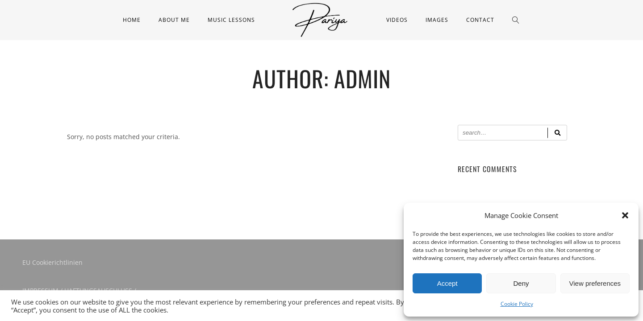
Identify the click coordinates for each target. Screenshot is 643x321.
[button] (625, 215)
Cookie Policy (517, 304)
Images (437, 20)
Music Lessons (231, 20)
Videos (397, 20)
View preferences (595, 283)
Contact (480, 20)
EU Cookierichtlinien (52, 262)
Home (132, 20)
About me (174, 20)
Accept (447, 283)
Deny (521, 283)
